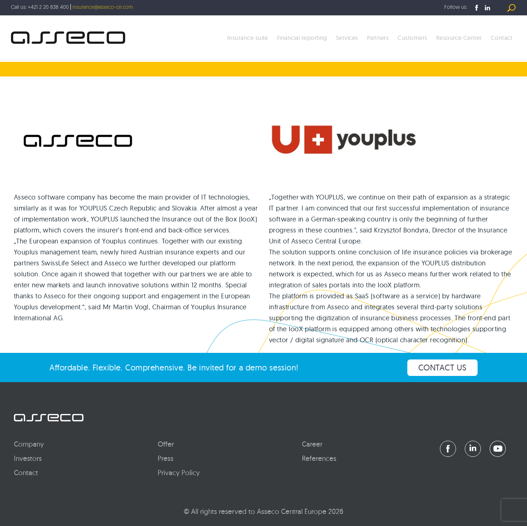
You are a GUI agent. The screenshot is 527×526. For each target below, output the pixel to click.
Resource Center (459, 37)
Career (312, 444)
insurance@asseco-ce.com (102, 7)
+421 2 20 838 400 (48, 7)
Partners (378, 37)
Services (347, 37)
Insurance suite (247, 37)
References (319, 458)
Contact (501, 37)
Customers (412, 37)
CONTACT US (442, 367)
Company (29, 444)
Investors (28, 458)
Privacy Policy (179, 472)
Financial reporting (302, 37)
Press (165, 458)
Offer (166, 444)
